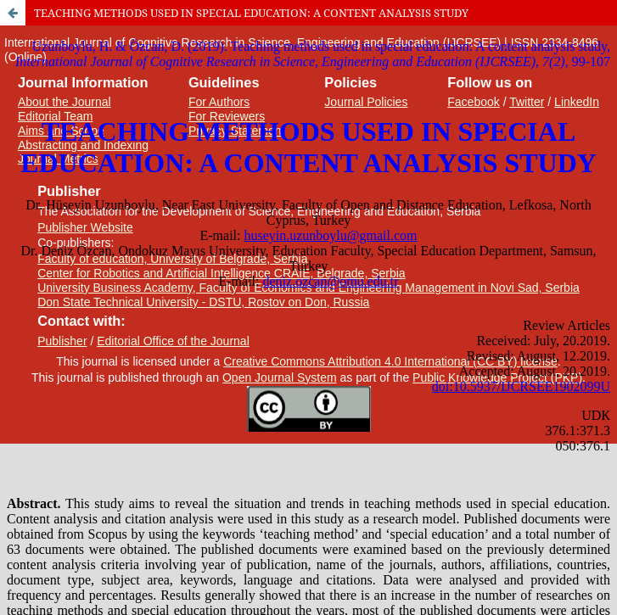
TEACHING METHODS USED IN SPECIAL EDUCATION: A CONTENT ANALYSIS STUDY (251, 12)
